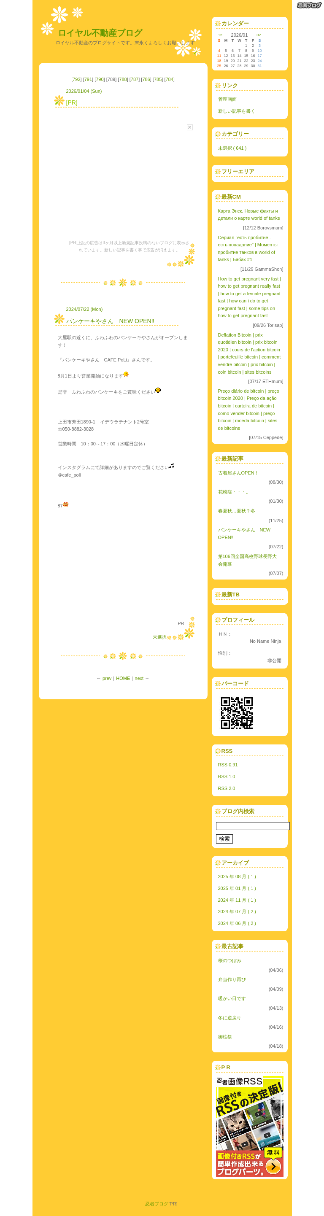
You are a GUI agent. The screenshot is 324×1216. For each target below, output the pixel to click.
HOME (123, 678)
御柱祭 (225, 1036)
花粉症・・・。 (234, 491)
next (139, 678)
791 (88, 79)
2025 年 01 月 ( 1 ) (237, 888)
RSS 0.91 (228, 764)
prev (107, 678)
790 (99, 79)
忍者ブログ (156, 1203)
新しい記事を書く (236, 110)
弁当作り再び (232, 979)
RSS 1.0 (226, 776)
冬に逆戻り (229, 1017)
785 (158, 79)
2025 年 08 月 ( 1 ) (237, 876)
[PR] (72, 102)
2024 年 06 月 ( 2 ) (237, 923)
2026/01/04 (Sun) (84, 91)
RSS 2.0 (226, 788)
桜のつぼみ (229, 960)
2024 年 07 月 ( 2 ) (237, 911)
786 (146, 79)
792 (76, 79)
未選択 (160, 636)
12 (220, 35)
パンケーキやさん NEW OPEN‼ (110, 321)
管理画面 (227, 99)
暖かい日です (232, 998)
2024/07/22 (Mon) (84, 309)
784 (169, 79)
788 (123, 79)
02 (258, 35)
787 (134, 79)
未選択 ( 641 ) (232, 148)
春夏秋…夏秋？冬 (236, 510)
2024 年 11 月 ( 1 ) (237, 900)
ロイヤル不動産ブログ (100, 33)
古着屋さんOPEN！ (238, 472)
